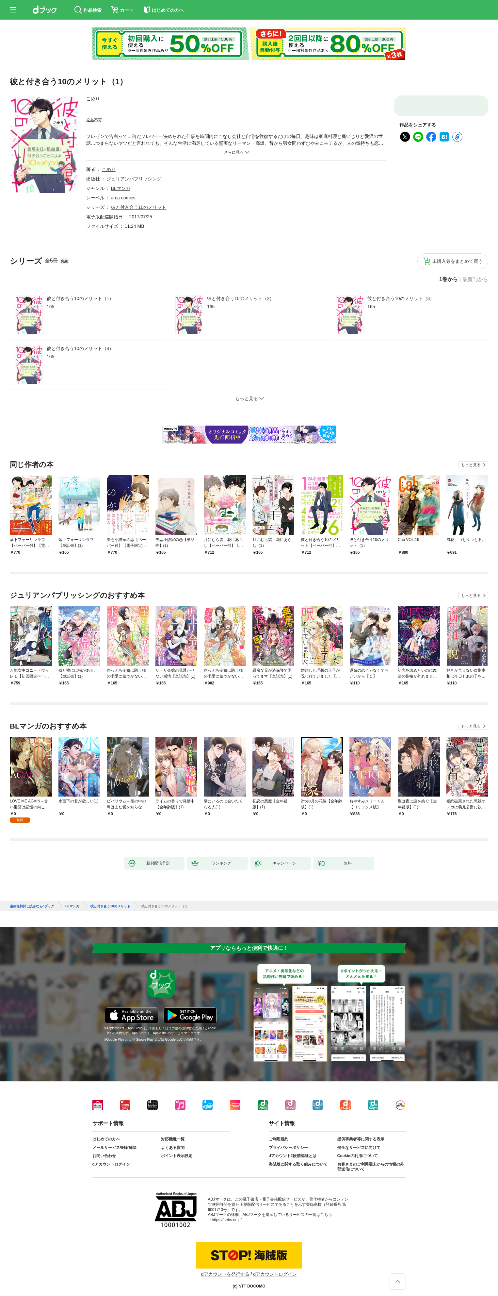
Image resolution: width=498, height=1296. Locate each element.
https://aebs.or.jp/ (227, 1214)
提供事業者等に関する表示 (360, 1134)
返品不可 (94, 120)
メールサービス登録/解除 (114, 1142)
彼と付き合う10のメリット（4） (80, 348)
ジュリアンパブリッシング (133, 178)
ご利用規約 (278, 1134)
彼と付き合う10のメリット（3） (400, 298)
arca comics (123, 197)
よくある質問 (173, 1142)
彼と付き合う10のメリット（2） (240, 298)
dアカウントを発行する (225, 1268)
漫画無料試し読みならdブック (32, 901)
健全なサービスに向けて (358, 1142)
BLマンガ (120, 188)
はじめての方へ (106, 1134)
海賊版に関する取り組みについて (298, 1159)
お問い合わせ (104, 1150)
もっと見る (471, 465)
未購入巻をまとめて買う (457, 261)
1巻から (448, 279)
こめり (93, 98)
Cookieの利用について (357, 1150)
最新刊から (475, 279)
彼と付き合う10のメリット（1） (80, 298)
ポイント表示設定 (176, 1150)
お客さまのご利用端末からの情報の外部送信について (370, 1162)
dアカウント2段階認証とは (292, 1150)
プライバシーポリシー (288, 1142)
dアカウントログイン (111, 1159)
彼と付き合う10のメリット (139, 207)
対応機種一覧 (173, 1134)
